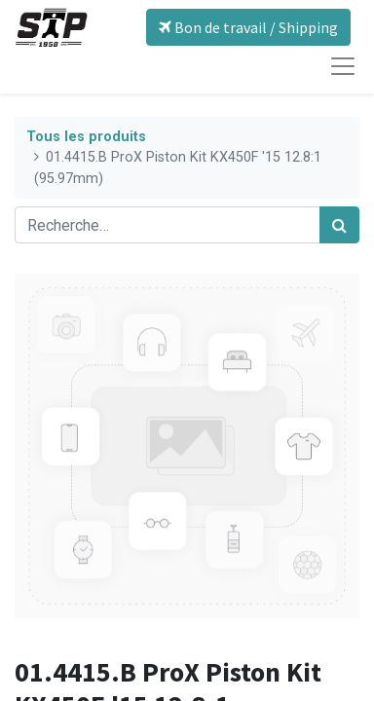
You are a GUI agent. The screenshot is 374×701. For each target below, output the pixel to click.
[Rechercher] (339, 224)
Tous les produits (86, 137)
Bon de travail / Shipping (248, 27)
